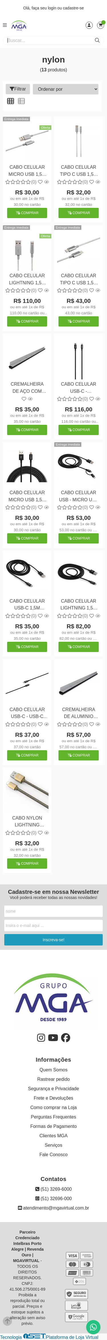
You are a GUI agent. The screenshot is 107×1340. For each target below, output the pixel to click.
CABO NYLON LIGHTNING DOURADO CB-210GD (27, 822)
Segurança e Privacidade (53, 1088)
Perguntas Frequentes (53, 1116)
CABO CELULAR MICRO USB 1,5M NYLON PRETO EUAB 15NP (27, 497)
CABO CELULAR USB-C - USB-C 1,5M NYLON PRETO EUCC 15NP (27, 714)
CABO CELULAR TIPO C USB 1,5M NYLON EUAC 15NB (78, 171)
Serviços (53, 1145)
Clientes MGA (53, 1135)
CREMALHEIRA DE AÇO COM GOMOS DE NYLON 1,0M (27, 388)
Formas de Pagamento (53, 1126)
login (52, 8)
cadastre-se (73, 8)
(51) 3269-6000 (53, 1189)
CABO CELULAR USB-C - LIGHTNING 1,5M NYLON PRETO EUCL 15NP (78, 388)
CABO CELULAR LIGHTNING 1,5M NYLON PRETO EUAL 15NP (78, 605)
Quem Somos (54, 1069)
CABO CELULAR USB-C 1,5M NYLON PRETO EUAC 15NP (27, 605)
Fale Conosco (53, 1154)
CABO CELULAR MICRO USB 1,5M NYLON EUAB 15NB (27, 171)
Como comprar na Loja (53, 1107)
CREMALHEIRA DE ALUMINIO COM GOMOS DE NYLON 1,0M (78, 714)
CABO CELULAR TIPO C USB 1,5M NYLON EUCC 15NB (78, 280)
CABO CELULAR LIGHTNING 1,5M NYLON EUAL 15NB (27, 280)
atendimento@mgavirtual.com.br (53, 1208)
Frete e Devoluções (53, 1098)
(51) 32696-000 (53, 1198)
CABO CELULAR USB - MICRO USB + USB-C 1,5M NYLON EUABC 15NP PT (78, 497)
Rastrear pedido (53, 1079)
